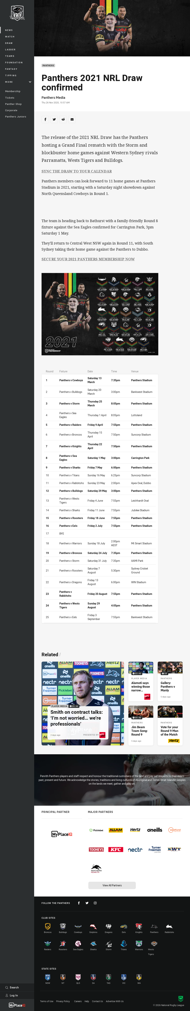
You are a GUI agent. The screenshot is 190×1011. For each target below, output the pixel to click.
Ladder (10, 49)
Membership (12, 91)
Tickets (9, 97)
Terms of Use (46, 1001)
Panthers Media (53, 97)
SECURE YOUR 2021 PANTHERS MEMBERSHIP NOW (88, 259)
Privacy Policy (63, 1001)
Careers (78, 1001)
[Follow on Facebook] (78, 903)
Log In (11, 995)
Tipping (11, 75)
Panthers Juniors (15, 116)
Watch (10, 36)
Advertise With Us (115, 1001)
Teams (10, 56)
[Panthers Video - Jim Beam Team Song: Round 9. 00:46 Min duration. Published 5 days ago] (140, 725)
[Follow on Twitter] (87, 903)
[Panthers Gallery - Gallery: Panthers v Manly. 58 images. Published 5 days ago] (170, 681)
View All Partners (112, 885)
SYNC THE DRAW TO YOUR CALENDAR (77, 171)
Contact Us (97, 1001)
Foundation (14, 62)
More (18, 81)
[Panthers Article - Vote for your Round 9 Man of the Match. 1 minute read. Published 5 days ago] (170, 725)
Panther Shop (13, 104)
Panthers (48, 65)
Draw (9, 43)
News (9, 30)
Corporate (11, 110)
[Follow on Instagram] (95, 903)
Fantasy (11, 69)
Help (87, 1001)
